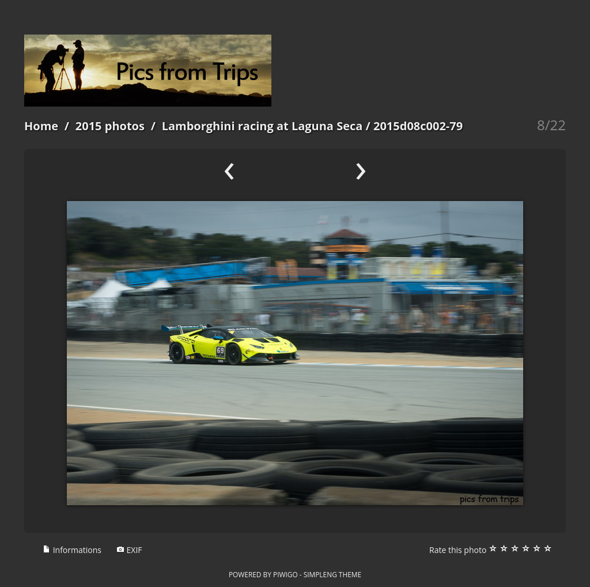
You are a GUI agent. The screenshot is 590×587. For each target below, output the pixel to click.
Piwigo (285, 574)
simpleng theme (332, 574)
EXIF (129, 549)
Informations (72, 549)
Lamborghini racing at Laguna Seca (262, 126)
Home (41, 126)
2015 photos (110, 126)
